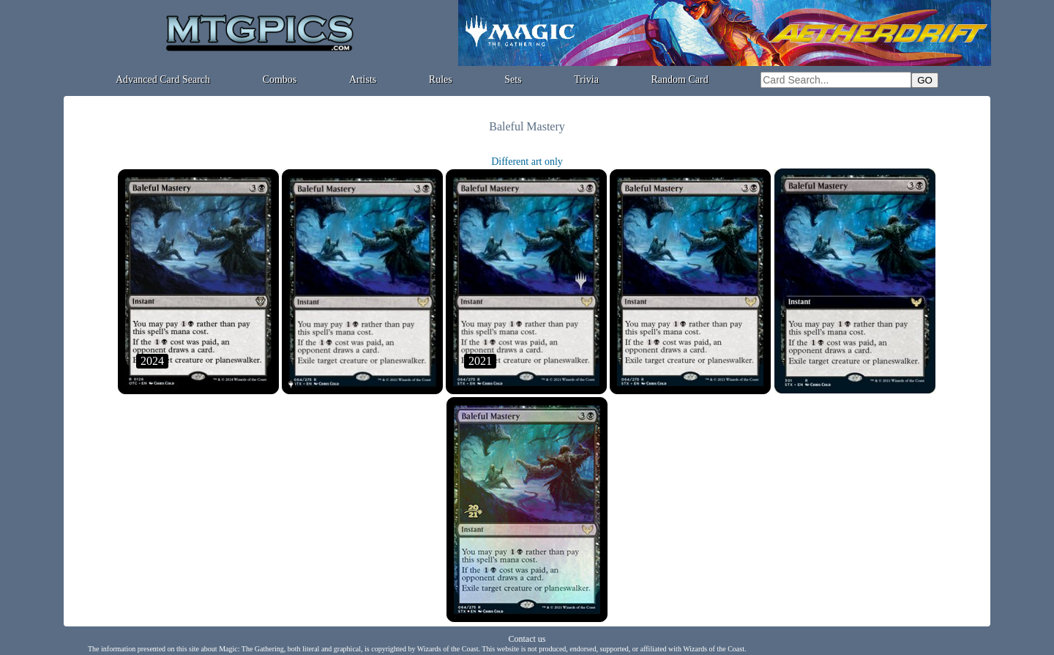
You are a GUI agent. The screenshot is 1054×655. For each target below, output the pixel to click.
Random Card (680, 79)
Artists (362, 79)
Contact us (527, 639)
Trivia (586, 79)
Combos (280, 79)
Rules (440, 79)
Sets (512, 79)
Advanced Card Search (163, 79)
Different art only (527, 161)
